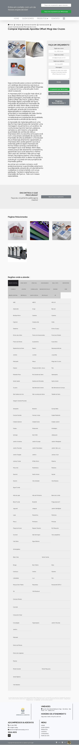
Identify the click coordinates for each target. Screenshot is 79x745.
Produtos (41, 19)
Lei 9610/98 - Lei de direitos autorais (43, 700)
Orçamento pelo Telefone (59, 96)
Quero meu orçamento (56, 197)
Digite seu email (58, 55)
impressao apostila (44, 25)
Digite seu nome (58, 48)
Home (16, 19)
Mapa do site (45, 736)
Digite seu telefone (58, 61)
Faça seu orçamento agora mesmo (56, 5)
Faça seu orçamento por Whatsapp (56, 12)
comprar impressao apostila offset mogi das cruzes (22, 27)
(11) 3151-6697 (12, 725)
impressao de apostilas (30, 25)
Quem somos (28, 19)
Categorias (18, 25)
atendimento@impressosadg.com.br (18, 730)
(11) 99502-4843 (13, 727)
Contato (55, 19)
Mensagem (59, 67)
